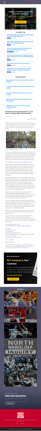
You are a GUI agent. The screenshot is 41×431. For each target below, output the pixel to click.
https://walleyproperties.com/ (15, 237)
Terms (17, 423)
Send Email (10, 231)
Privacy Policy (22, 423)
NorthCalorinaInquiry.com (18, 429)
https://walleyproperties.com (26, 162)
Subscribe (10, 403)
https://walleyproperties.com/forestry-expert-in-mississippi (17, 225)
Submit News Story (20, 22)
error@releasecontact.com (21, 246)
